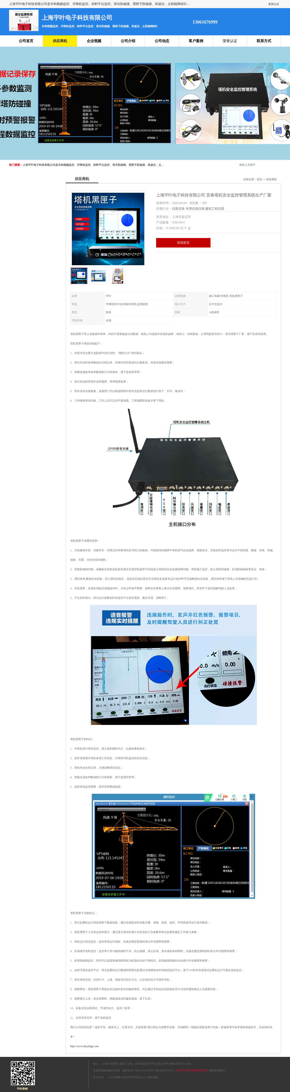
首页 (259, 179)
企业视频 (94, 41)
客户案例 (196, 41)
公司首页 (26, 41)
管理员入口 (140, 1077)
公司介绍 (128, 41)
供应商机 (60, 41)
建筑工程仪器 (214, 208)
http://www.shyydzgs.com (84, 1046)
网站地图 (152, 1077)
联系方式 (264, 41)
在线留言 (183, 242)
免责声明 (126, 1077)
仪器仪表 (178, 208)
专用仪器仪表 (195, 208)
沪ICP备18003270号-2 (162, 1070)
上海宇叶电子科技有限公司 (191, 1070)
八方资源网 (114, 1077)
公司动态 (162, 41)
